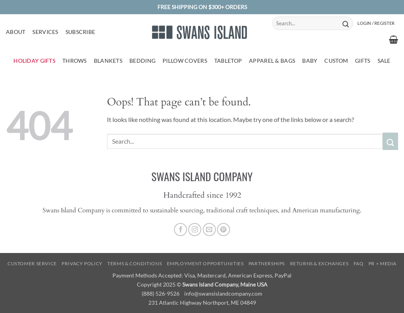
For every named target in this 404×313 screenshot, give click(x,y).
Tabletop (228, 60)
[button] (376, 23)
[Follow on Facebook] (180, 229)
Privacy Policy (82, 263)
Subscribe (80, 31)
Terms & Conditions (134, 263)
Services (45, 31)
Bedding (142, 60)
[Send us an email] (209, 229)
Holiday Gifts (34, 60)
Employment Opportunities (205, 263)
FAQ (359, 263)
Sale (384, 60)
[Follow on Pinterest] (223, 229)
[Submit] (345, 23)
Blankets (108, 60)
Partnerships (267, 263)
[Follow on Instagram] (194, 229)
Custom (336, 60)
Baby (309, 60)
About (15, 31)
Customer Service (32, 263)
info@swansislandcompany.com (223, 293)
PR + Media (382, 263)
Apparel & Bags (272, 60)
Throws (74, 60)
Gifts (362, 60)
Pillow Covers (185, 60)
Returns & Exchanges (319, 263)
